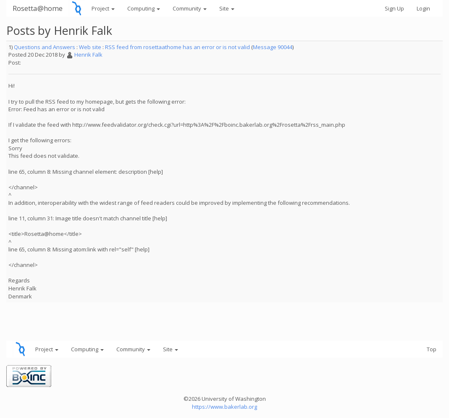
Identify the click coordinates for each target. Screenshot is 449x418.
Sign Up (394, 8)
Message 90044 (272, 47)
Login (423, 8)
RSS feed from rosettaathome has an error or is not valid (177, 47)
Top (431, 349)
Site (226, 8)
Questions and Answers (44, 47)
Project (103, 8)
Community (190, 8)
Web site (90, 47)
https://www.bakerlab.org (224, 406)
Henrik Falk (88, 54)
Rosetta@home (38, 8)
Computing (143, 8)
